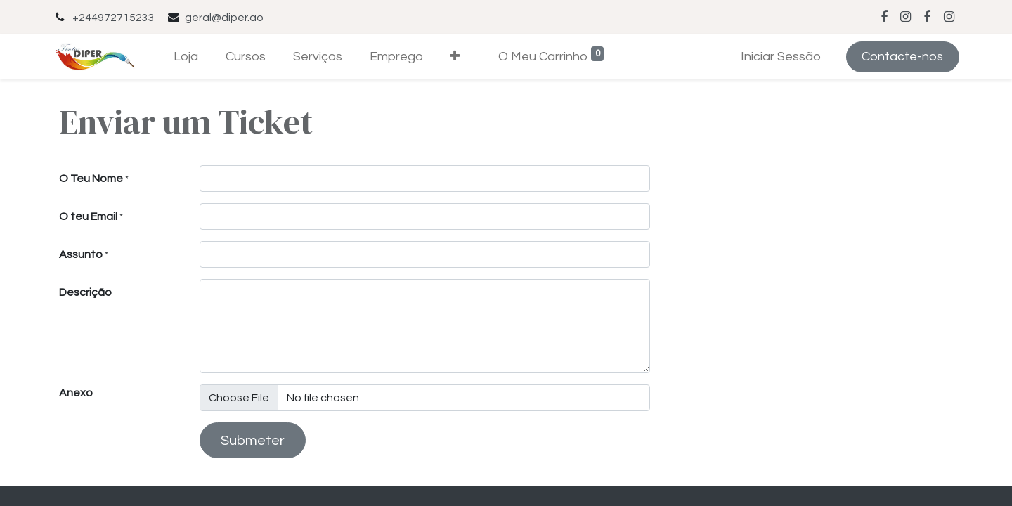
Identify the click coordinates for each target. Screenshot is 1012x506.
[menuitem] (186, 56)
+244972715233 (113, 17)
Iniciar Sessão (781, 56)
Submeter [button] (253, 441)
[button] (455, 56)
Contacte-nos (902, 56)
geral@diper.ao (224, 17)
